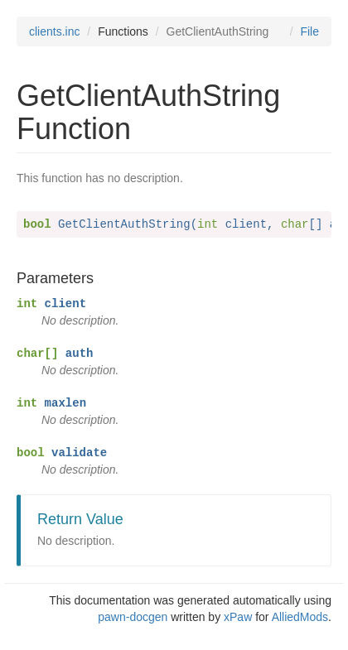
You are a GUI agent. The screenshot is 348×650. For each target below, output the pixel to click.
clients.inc (54, 31)
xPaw (238, 617)
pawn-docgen (132, 617)
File (309, 31)
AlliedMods (300, 617)
